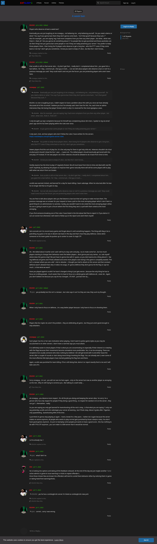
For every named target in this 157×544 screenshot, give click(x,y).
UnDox (54, 3)
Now (122, 69)
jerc (33, 292)
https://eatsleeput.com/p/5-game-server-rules (46, 136)
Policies (61, 3)
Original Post (125, 33)
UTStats (39, 3)
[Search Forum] (108, 3)
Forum (46, 3)
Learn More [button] (58, 540)
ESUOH (36, 92)
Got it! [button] (146, 540)
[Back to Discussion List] (3, 3)
